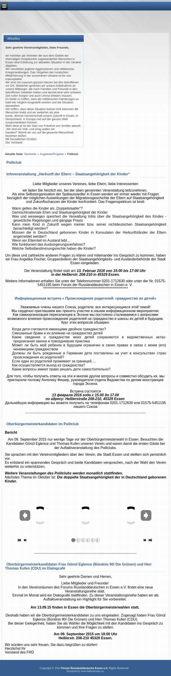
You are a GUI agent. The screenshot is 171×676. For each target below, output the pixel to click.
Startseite (30, 154)
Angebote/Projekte (52, 154)
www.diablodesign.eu (92, 671)
